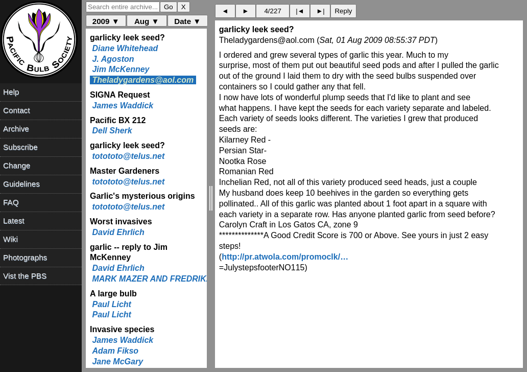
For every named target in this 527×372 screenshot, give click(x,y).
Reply (343, 11)
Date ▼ (187, 21)
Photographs (25, 257)
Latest (13, 220)
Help (11, 91)
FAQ (10, 202)
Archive (16, 128)
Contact (16, 110)
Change (16, 165)
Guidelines (21, 183)
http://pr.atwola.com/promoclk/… (285, 256)
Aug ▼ (146, 21)
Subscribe (20, 147)
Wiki (10, 239)
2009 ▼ (105, 21)
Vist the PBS (24, 275)
